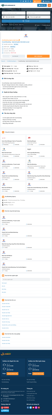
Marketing (13, 46)
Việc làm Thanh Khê (6, 306)
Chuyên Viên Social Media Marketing (10, 176)
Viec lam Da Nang (31, 379)
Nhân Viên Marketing (32, 164)
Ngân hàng (21, 24)
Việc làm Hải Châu (6, 303)
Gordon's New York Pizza (32, 142)
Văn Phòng (11, 24)
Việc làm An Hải (5, 328)
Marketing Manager (31, 141)
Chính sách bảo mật (31, 391)
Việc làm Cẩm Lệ (5, 319)
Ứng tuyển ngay (38, 56)
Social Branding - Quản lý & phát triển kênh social (15, 42)
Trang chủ (3, 61)
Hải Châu (16, 44)
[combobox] (14, 17)
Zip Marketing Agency (11, 61)
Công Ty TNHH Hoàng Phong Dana (8, 142)
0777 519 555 (6, 401)
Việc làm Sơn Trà (5, 309)
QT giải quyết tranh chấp (32, 393)
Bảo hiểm (4, 292)
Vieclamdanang (5, 382)
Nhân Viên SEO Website (7, 187)
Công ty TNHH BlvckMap (31, 154)
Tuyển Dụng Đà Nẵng (31, 382)
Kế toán (16, 24)
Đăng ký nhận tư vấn (12, 373)
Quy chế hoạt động (31, 400)
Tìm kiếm (26, 21)
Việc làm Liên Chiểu (6, 312)
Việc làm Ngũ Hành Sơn (7, 315)
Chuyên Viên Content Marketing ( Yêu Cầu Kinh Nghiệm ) (37, 187)
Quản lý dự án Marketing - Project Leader (11, 164)
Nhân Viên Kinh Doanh (6, 152)
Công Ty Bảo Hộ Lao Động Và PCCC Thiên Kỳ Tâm (11, 154)
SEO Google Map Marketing (33, 152)
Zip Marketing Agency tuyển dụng (11, 40)
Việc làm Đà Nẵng (6, 379)
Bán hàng (4, 289)
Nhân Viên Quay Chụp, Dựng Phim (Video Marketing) (38, 176)
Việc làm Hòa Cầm (6, 340)
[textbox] (14, 17)
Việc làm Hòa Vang (6, 322)
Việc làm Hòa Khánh (6, 337)
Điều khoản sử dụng (31, 398)
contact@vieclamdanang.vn (9, 398)
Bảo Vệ (3, 286)
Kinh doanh (5, 24)
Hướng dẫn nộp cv (30, 395)
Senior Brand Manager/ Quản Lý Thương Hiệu (12, 141)
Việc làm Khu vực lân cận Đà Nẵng (9, 325)
